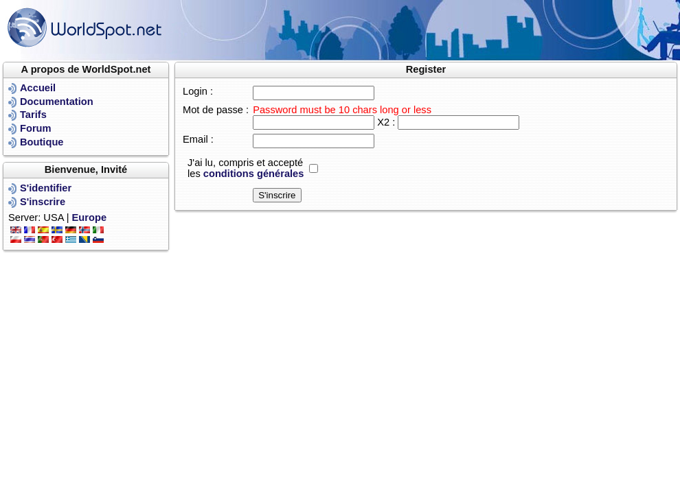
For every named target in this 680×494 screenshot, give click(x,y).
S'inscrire (42, 201)
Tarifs (33, 114)
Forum (36, 128)
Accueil (38, 87)
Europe (89, 217)
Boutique (42, 142)
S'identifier (45, 188)
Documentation (56, 101)
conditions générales (253, 173)
